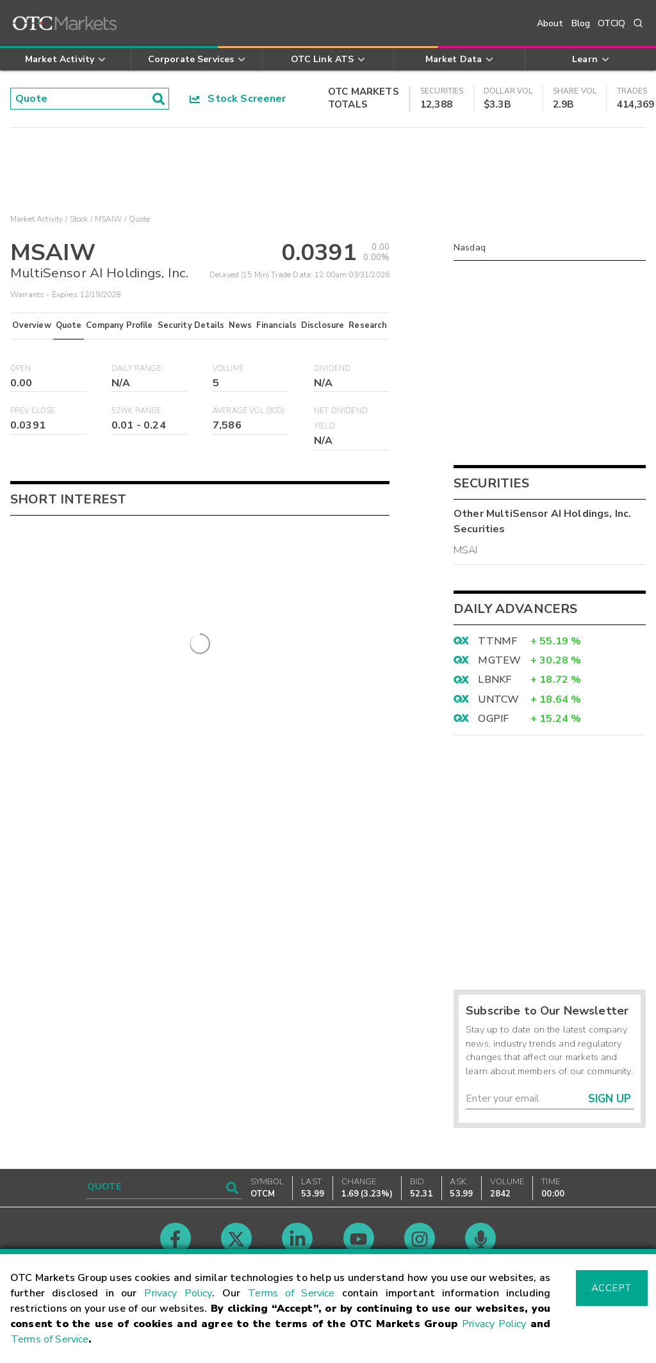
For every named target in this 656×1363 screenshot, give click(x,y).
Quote (69, 325)
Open (20, 368)
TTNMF (497, 641)
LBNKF (494, 680)
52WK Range (136, 411)
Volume (228, 368)
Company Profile (119, 325)
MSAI (466, 550)
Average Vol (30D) (249, 411)
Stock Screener (238, 99)
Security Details (191, 325)
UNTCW (498, 699)
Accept (611, 1288)
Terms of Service (291, 1293)
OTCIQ (611, 23)
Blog (581, 23)
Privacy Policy (178, 1293)
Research (367, 325)
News (240, 325)
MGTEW (499, 660)
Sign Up (609, 1098)
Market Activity (36, 219)
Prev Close (33, 411)
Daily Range (136, 368)
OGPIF (493, 719)
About (550, 23)
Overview (31, 325)
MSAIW (108, 219)
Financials (276, 325)
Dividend (332, 368)
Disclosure (323, 325)
